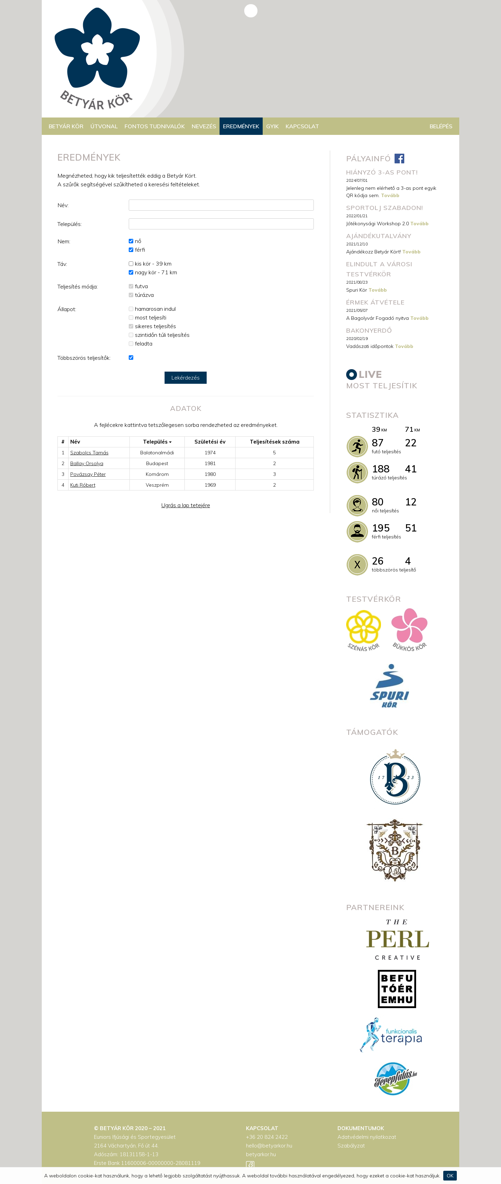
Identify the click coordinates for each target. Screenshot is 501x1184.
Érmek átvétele (375, 302)
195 (381, 528)
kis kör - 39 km (153, 263)
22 (411, 443)
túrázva (144, 294)
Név (75, 441)
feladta (143, 343)
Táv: (62, 263)
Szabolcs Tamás (89, 452)
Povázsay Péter (88, 474)
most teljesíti (150, 317)
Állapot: (66, 309)
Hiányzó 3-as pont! (382, 172)
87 (378, 443)
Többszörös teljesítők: (84, 357)
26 (378, 561)
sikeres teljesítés (155, 326)
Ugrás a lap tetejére (185, 505)
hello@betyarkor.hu (269, 1145)
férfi (140, 249)
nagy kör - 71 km (156, 272)
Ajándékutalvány (378, 236)
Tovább (390, 195)
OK (450, 1176)
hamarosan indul (155, 308)
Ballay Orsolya (86, 463)
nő (138, 240)
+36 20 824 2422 (267, 1137)
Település (157, 441)
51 (411, 528)
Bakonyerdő (369, 330)
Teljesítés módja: (77, 286)
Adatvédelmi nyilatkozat (366, 1137)
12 (411, 502)
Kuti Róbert (82, 485)
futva (141, 286)
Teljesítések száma (275, 441)
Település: (69, 223)
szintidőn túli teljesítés (162, 334)
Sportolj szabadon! (384, 208)
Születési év (209, 441)
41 (411, 469)
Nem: (63, 241)
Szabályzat (351, 1145)
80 (378, 502)
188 (381, 469)
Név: (63, 205)
